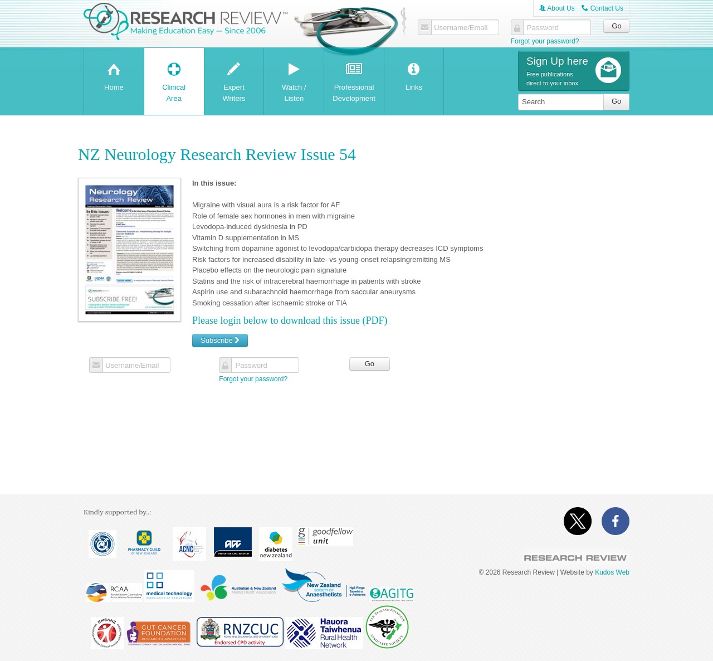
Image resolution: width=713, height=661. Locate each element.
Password (543, 28)
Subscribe (220, 340)
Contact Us (602, 8)
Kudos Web (612, 572)
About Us (557, 8)
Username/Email (460, 28)
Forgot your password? (545, 41)
